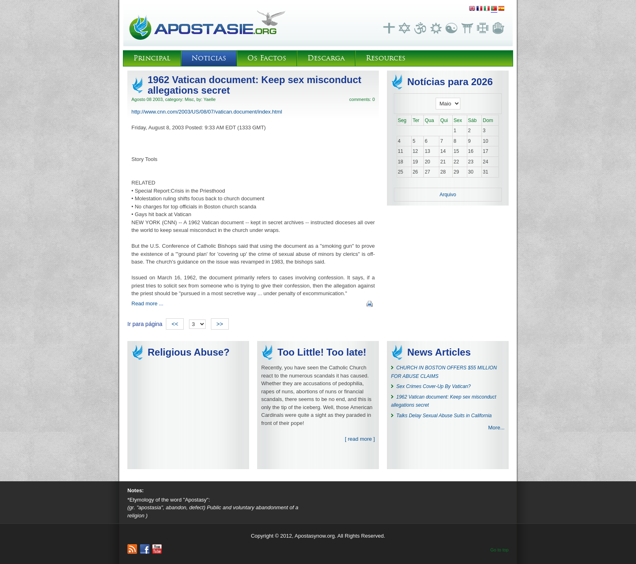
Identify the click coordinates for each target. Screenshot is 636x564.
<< (174, 324)
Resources (386, 58)
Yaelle (210, 99)
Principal (151, 58)
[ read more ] (360, 439)
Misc (189, 99)
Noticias (208, 58)
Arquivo (448, 194)
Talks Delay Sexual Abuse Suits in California (444, 415)
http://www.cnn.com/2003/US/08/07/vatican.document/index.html (206, 112)
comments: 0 (362, 99)
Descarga (326, 58)
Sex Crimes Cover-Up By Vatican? (433, 386)
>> (219, 324)
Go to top (499, 549)
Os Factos (266, 58)
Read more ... (147, 303)
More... (496, 428)
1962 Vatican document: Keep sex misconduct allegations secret (254, 85)
